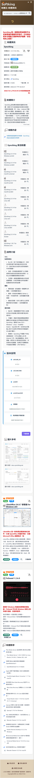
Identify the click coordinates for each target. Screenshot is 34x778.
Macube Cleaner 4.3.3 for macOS (16, 720)
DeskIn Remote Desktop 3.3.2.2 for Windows (17, 731)
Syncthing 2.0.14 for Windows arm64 (10, 155)
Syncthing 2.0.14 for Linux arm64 (10, 209)
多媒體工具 (7, 637)
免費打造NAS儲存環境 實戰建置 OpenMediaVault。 (15, 662)
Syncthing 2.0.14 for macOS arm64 (10, 182)
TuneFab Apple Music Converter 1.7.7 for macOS (18, 677)
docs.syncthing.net (17, 465)
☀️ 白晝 (28, 2)
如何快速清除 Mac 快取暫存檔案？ (16, 747)
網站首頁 (11, 763)
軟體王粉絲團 (17, 768)
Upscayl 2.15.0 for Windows (15, 710)
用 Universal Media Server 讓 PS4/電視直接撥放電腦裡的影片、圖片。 (18, 737)
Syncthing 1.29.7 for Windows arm (10, 244)
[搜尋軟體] (17, 13)
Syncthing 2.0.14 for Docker (10, 235)
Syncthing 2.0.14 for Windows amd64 (10, 164)
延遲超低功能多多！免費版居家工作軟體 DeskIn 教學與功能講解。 (17, 725)
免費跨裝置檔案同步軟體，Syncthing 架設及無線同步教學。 (18, 137)
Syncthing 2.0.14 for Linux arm (10, 218)
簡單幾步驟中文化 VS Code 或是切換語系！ (17, 695)
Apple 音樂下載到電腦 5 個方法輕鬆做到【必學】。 (17, 672)
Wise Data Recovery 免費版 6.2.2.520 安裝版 (19, 689)
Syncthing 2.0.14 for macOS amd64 (10, 191)
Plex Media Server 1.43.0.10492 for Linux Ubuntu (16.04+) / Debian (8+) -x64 (18, 656)
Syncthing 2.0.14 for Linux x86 (10, 200)
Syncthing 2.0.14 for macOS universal (10, 173)
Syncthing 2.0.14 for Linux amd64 (10, 227)
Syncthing (15, 79)
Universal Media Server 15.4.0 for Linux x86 (18, 742)
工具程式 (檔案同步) (17, 55)
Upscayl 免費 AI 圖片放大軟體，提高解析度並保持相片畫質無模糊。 (18, 706)
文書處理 (28, 559)
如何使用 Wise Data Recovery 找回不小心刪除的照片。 (18, 683)
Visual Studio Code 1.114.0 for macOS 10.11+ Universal (18, 700)
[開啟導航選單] (31, 2)
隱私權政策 (22, 763)
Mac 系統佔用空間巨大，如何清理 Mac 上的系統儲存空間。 (18, 716)
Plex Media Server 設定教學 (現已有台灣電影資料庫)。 (18, 651)
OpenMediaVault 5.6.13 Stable (15, 667)
